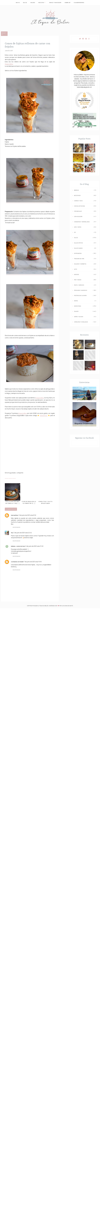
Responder (16, 527)
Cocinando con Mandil (17, 561)
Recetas (42, 2)
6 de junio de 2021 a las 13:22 (34, 546)
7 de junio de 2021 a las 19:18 (32, 561)
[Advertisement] (34, 457)
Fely (12, 532)
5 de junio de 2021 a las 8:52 (27, 515)
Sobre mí (67, 2)
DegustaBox (9, 64)
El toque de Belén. (43, 605)
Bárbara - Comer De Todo (18, 546)
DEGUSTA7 (44, 415)
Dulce (25, 2)
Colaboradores (79, 2)
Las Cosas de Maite (67, 605)
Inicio (18, 2)
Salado (32, 2)
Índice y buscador (55, 2)
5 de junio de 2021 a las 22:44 (23, 532)
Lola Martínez (14, 515)
